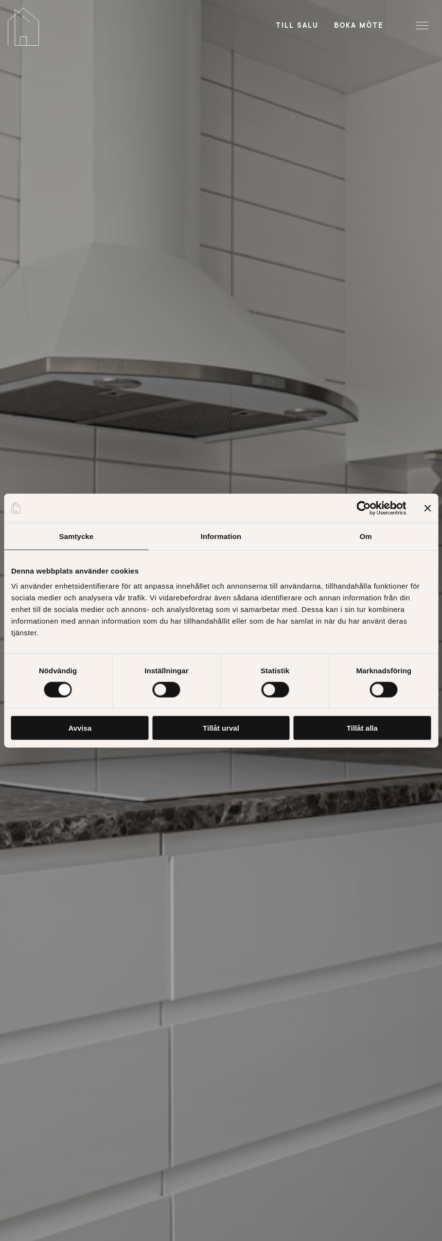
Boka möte (359, 25)
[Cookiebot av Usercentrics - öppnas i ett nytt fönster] (363, 508)
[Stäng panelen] (427, 507)
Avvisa (79, 728)
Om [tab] (366, 536)
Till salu (297, 25)
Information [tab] (221, 536)
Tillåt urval (221, 728)
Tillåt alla (362, 728)
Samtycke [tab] (76, 536)
